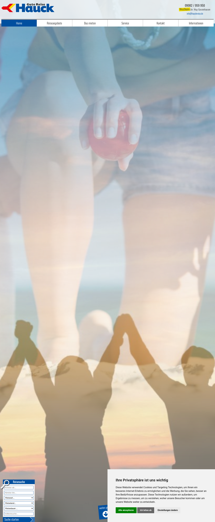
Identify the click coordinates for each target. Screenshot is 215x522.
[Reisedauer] (19, 508)
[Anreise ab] (19, 487)
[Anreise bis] (19, 492)
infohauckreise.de (195, 13)
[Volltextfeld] (19, 513)
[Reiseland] (19, 503)
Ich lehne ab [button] (145, 510)
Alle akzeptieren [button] (126, 510)
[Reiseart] (19, 498)
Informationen (196, 23)
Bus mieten (90, 23)
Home (19, 23)
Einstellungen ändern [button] (168, 510)
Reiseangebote (54, 23)
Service (125, 23)
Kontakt (161, 23)
